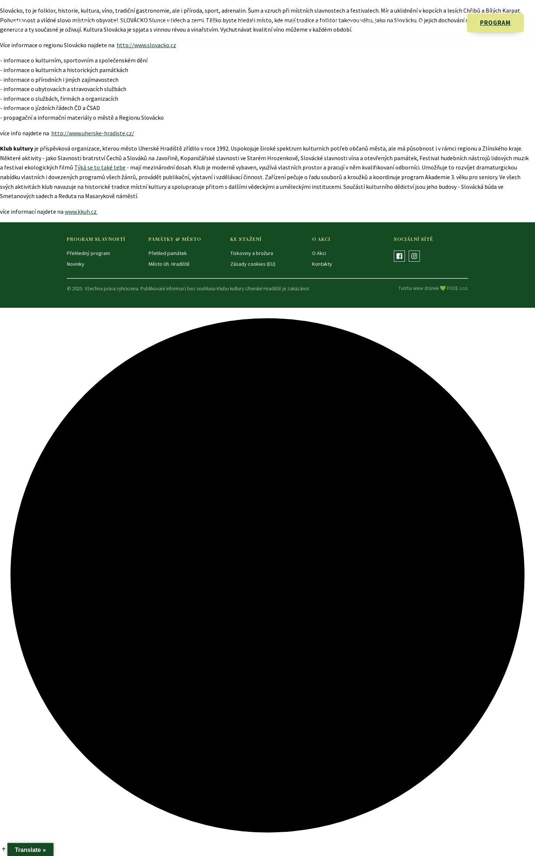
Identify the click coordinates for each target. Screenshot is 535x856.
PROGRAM (495, 23)
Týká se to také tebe (100, 167)
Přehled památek (168, 253)
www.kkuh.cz (81, 211)
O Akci (116, 22)
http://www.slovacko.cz (146, 45)
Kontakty (407, 22)
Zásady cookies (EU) (252, 264)
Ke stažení (364, 22)
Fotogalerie (248, 22)
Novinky (84, 22)
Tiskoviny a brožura (251, 253)
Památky (204, 22)
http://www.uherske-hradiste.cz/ (92, 133)
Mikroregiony (159, 22)
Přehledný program (88, 253)
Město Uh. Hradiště (169, 264)
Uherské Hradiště (308, 22)
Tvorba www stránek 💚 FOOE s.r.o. (433, 288)
